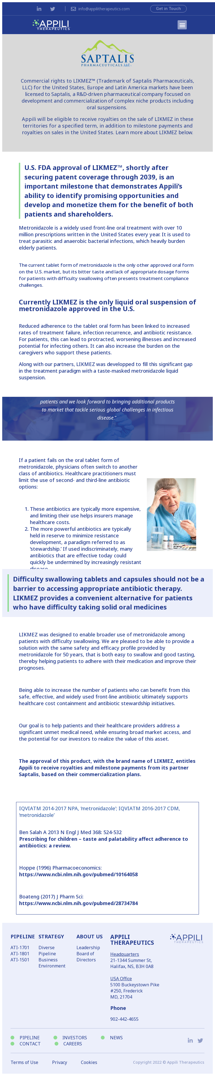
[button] (182, 24)
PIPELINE (23, 936)
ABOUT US (89, 936)
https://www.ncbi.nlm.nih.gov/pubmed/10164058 (78, 874)
